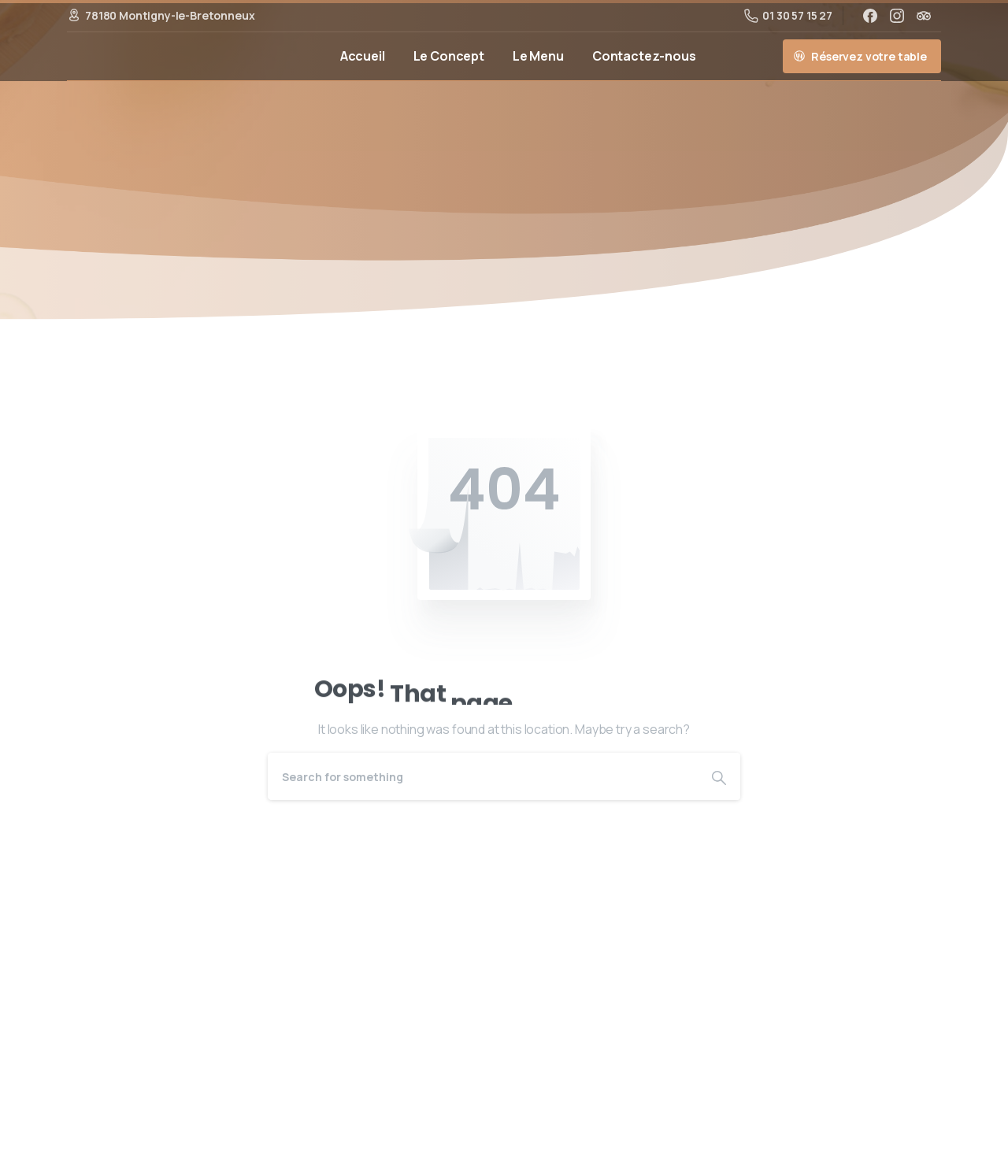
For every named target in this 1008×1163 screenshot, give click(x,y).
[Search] (483, 776)
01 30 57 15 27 (788, 15)
